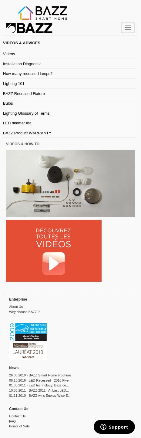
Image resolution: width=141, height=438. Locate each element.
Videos (9, 54)
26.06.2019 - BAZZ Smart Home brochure (40, 375)
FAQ (12, 421)
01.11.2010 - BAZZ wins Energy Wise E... (40, 395)
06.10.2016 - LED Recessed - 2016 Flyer (39, 380)
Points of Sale (19, 426)
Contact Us (17, 416)
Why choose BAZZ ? (24, 312)
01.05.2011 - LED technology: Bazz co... (39, 385)
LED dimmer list (17, 123)
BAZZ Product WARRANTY (27, 133)
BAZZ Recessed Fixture (24, 93)
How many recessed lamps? (27, 73)
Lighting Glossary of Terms (26, 113)
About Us (16, 306)
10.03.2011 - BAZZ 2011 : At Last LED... (39, 390)
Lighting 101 (14, 83)
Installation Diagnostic (22, 64)
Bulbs (8, 103)
